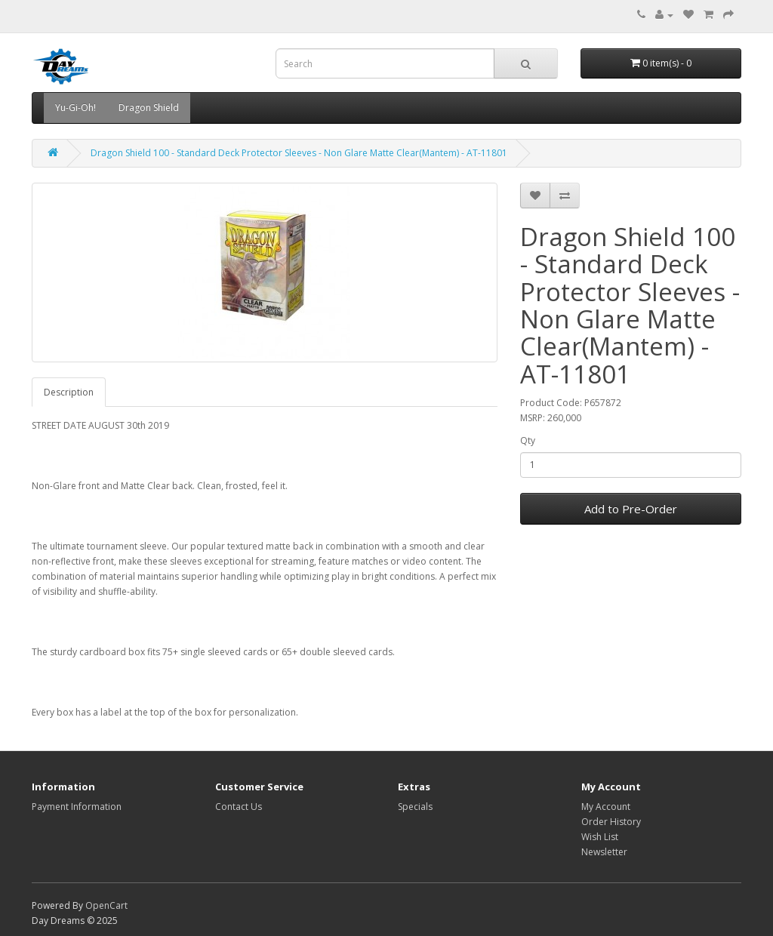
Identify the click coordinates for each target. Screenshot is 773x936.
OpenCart (106, 905)
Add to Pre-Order (630, 508)
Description (69, 392)
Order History (611, 821)
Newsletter (604, 851)
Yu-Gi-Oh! (75, 107)
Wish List (599, 836)
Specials (415, 806)
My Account (605, 806)
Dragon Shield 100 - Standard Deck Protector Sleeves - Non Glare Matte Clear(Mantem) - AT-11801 (299, 152)
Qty (527, 440)
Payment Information (77, 806)
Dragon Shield (149, 107)
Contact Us (238, 806)
